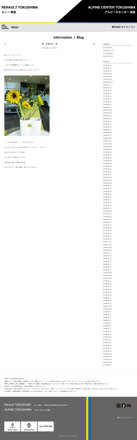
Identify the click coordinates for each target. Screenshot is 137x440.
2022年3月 (106, 202)
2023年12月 (106, 144)
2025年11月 (106, 79)
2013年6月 (106, 342)
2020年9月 (106, 253)
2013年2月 (106, 354)
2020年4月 (106, 267)
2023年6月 (106, 160)
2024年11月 (106, 113)
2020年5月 (106, 264)
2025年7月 (106, 90)
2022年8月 (106, 188)
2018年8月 (106, 314)
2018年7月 (106, 317)
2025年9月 (106, 85)
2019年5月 (106, 292)
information (106, 47)
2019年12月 (106, 272)
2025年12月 (106, 76)
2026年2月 (106, 71)
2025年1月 (106, 107)
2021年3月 (106, 236)
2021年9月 (106, 219)
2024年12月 (106, 110)
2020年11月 (106, 247)
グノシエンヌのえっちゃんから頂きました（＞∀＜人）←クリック (24, 147)
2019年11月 (106, 275)
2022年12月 (106, 177)
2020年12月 (106, 244)
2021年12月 (106, 211)
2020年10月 (106, 250)
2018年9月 (106, 312)
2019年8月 (106, 284)
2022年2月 (106, 205)
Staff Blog (106, 50)
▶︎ (94, 44)
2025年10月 (106, 82)
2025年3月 (106, 102)
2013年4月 (106, 348)
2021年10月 (106, 216)
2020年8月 (106, 256)
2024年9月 (106, 118)
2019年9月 (106, 281)
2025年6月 (106, 93)
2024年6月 (106, 127)
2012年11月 (106, 362)
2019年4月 (106, 295)
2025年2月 (106, 104)
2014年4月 (106, 334)
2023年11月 (106, 146)
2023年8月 (106, 155)
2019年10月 (106, 278)
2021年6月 (106, 228)
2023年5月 (106, 163)
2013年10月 (106, 337)
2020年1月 (106, 270)
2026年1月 (106, 74)
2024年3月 (106, 135)
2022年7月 (106, 191)
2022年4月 (106, 200)
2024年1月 (106, 141)
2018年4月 (106, 326)
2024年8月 (106, 121)
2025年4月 (106, 99)
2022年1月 (106, 208)
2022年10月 (106, 183)
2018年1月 (106, 328)
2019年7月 (106, 286)
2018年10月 (106, 309)
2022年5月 (106, 197)
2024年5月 (106, 130)
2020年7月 (106, 258)
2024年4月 (106, 132)
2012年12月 (106, 359)
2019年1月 (106, 303)
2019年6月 (106, 289)
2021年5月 (106, 230)
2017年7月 (106, 331)
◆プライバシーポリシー (125, 417)
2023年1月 (106, 174)
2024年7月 (106, 124)
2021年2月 (106, 239)
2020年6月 (106, 261)
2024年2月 (106, 138)
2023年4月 (106, 166)
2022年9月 (106, 186)
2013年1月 (106, 356)
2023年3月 (106, 169)
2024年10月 (106, 116)
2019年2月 (106, 300)
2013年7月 (106, 340)
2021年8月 (106, 222)
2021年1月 (106, 242)
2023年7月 (106, 158)
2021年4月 (106, 233)
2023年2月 (106, 172)
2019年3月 (106, 298)
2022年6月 (106, 194)
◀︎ (5, 44)
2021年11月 (106, 214)
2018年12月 (106, 306)
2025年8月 (106, 88)
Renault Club (106, 56)
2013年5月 (106, 345)
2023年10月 (106, 149)
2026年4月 (106, 65)
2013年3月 (106, 351)
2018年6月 (106, 320)
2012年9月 (106, 365)
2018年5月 (106, 323)
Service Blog (106, 53)
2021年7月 (106, 225)
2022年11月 (106, 180)
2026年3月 (106, 68)
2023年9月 (106, 152)
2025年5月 (106, 96)
